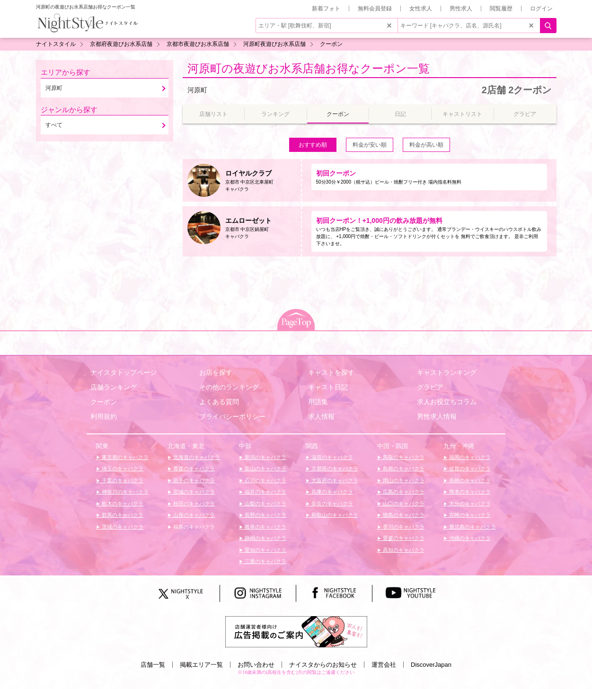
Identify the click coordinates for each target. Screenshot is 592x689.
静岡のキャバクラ (264, 538)
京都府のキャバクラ (334, 468)
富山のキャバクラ (264, 468)
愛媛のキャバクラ (402, 538)
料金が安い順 (370, 144)
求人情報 (321, 416)
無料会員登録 (375, 8)
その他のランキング (229, 387)
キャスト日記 (328, 387)
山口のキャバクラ (402, 503)
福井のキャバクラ (264, 492)
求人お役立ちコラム (447, 402)
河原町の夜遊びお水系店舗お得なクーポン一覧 (308, 68)
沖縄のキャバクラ (469, 538)
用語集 (318, 402)
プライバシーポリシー (232, 416)
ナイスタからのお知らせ (323, 664)
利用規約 (103, 416)
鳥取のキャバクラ (402, 457)
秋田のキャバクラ (193, 503)
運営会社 (383, 664)
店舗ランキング (113, 387)
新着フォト (326, 8)
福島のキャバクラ (193, 527)
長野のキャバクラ (264, 515)
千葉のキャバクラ (121, 480)
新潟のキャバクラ (264, 457)
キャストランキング (447, 372)
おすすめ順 (313, 144)
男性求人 (461, 8)
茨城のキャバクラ (121, 527)
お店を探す (215, 372)
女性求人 (420, 8)
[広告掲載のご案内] (296, 631)
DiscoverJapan (431, 664)
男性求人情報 (437, 416)
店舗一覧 (153, 664)
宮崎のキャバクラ (469, 515)
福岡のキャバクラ (469, 457)
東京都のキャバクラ (124, 457)
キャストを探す (331, 372)
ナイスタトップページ (123, 372)
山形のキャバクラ (193, 515)
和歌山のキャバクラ (334, 515)
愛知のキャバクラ (264, 550)
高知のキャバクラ (402, 550)
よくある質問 (219, 402)
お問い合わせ (256, 664)
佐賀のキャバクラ (469, 468)
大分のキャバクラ (469, 503)
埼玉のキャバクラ (121, 468)
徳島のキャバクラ (402, 515)
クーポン (103, 402)
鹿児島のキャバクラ (472, 527)
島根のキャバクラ (402, 468)
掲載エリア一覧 (201, 664)
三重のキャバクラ (264, 561)
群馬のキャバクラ (121, 515)
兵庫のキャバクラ (331, 492)
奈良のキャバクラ (331, 503)
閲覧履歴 (501, 8)
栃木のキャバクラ (121, 503)
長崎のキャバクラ (469, 480)
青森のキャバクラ (193, 468)
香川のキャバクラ (402, 527)
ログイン (541, 8)
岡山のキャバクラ (402, 480)
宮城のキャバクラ (193, 492)
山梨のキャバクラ (264, 503)
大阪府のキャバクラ (334, 480)
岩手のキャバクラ (193, 480)
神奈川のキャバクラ (124, 492)
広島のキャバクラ (402, 492)
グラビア (430, 387)
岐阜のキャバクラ (264, 527)
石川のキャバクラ (264, 480)
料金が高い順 (426, 144)
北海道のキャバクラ (196, 457)
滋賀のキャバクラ (331, 457)
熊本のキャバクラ (469, 492)
